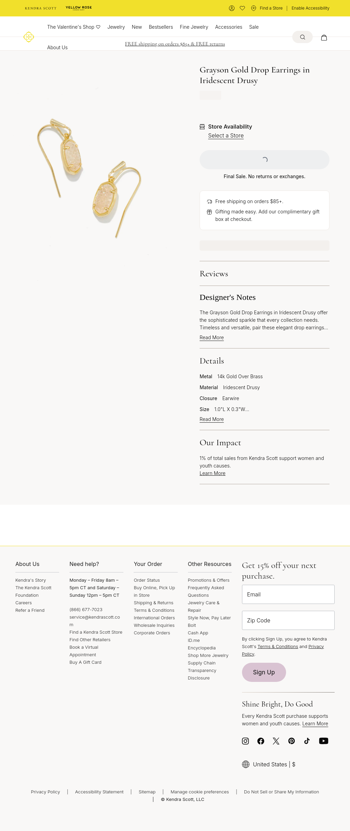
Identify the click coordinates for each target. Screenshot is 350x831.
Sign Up (264, 672)
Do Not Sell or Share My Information (281, 791)
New (137, 27)
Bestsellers (161, 27)
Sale (254, 27)
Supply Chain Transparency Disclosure (202, 670)
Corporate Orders (152, 632)
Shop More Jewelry (208, 655)
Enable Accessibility (310, 8)
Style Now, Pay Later (209, 617)
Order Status (147, 580)
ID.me (194, 640)
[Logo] (29, 36)
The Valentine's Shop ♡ (73, 27)
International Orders (154, 617)
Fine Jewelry (194, 27)
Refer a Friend (29, 610)
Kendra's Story (30, 580)
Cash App (198, 632)
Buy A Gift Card (85, 662)
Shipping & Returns (153, 602)
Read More (212, 337)
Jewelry (116, 27)
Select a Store (226, 135)
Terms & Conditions (154, 610)
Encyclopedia (202, 647)
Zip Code (258, 620)
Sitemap (147, 791)
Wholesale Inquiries (154, 625)
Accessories (228, 27)
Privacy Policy (45, 791)
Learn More (213, 473)
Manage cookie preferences (200, 791)
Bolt (192, 625)
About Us (57, 47)
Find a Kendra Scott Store (95, 632)
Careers (23, 602)
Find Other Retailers (89, 639)
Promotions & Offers (209, 580)
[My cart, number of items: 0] (323, 37)
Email (254, 594)
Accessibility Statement (99, 791)
